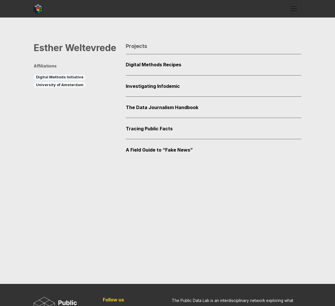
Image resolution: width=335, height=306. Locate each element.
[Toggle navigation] (293, 8)
